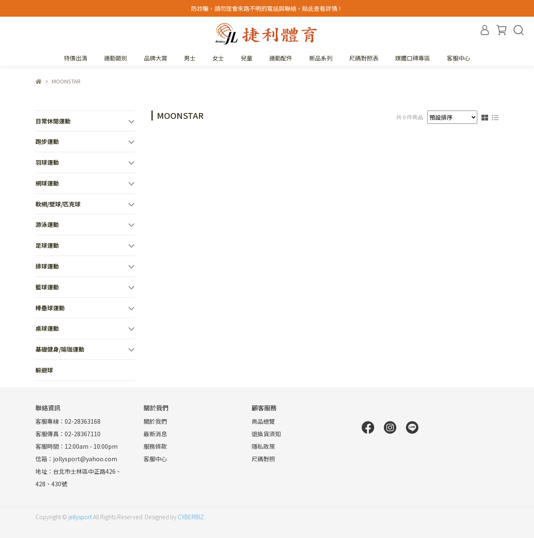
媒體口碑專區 (412, 58)
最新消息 (155, 434)
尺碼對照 (263, 459)
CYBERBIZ (191, 517)
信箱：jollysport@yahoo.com (76, 459)
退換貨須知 (266, 434)
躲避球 (44, 370)
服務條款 (155, 446)
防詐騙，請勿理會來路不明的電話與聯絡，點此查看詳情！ (267, 8)
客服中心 (458, 58)
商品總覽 (263, 421)
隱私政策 (263, 446)
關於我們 (155, 421)
